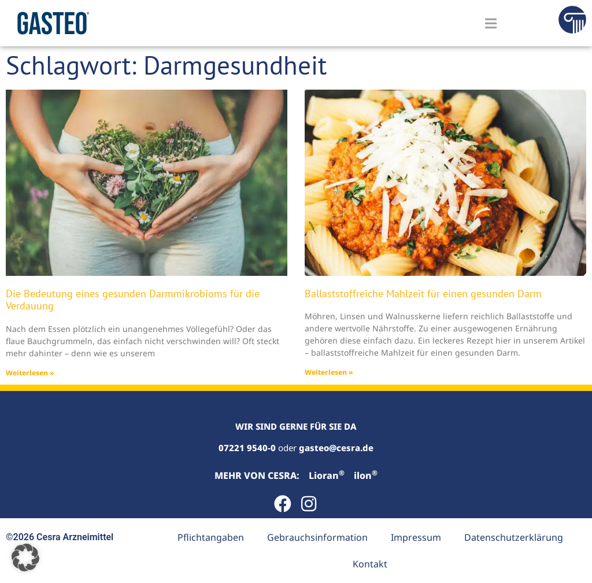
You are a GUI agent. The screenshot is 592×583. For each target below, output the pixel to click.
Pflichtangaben (210, 537)
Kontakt (370, 564)
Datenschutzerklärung (513, 537)
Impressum (416, 537)
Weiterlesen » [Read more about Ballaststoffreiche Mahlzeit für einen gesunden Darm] (329, 372)
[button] (25, 557)
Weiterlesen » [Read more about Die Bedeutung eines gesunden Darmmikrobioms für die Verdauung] (30, 373)
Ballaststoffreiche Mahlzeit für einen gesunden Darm (423, 293)
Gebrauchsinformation (317, 537)
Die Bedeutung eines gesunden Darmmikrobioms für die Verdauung (133, 300)
